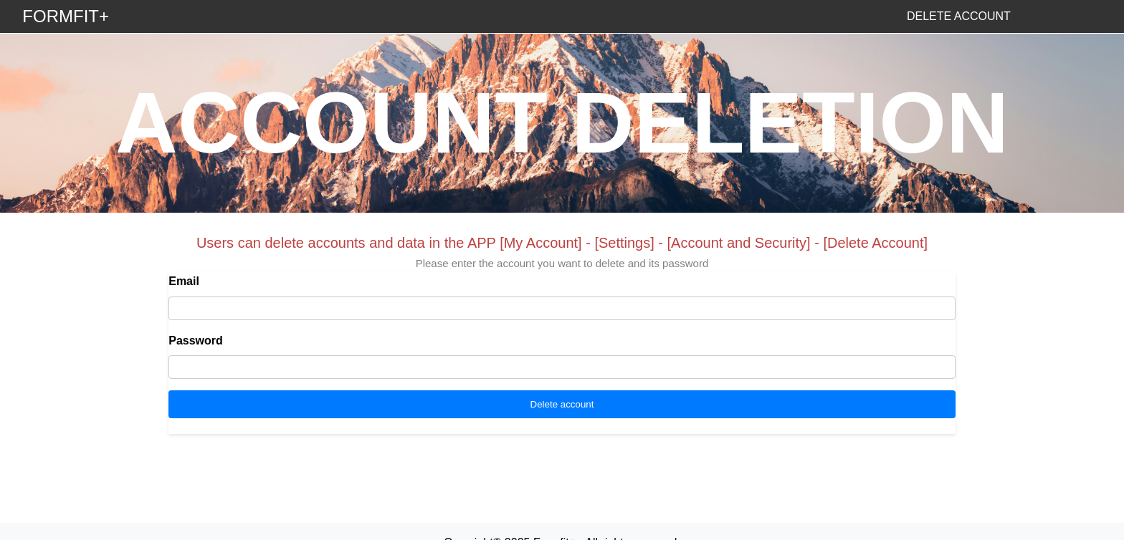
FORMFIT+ (65, 16)
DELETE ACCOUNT (959, 16)
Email (183, 281)
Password (195, 340)
